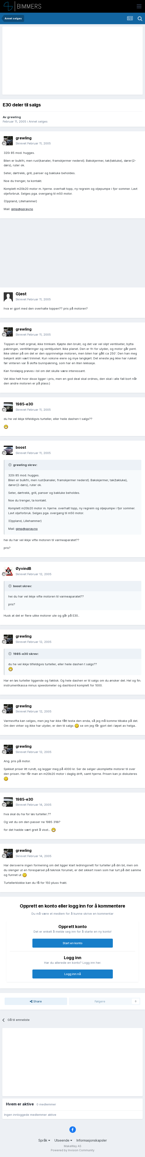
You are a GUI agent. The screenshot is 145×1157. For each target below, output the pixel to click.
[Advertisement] (58, 60)
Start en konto (72, 943)
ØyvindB (23, 568)
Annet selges (38, 121)
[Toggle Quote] (10, 465)
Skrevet (33, 143)
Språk (44, 1140)
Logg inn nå (72, 974)
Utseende (63, 1140)
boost (21, 447)
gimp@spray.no (22, 209)
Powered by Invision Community (72, 1150)
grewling (14, 117)
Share (36, 1001)
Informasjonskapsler (92, 1140)
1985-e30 (24, 404)
